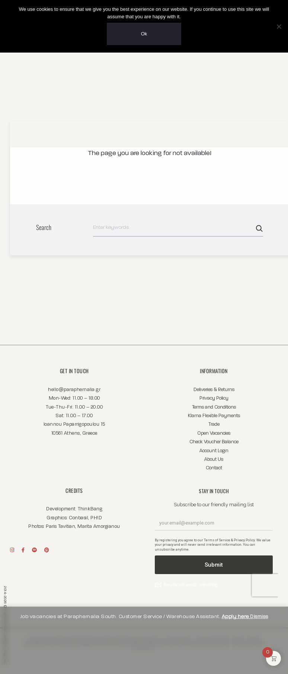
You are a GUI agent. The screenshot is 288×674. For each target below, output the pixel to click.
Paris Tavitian (60, 524)
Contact (214, 466)
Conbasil (78, 516)
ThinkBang (90, 507)
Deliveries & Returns (213, 387)
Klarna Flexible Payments (214, 414)
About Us (213, 457)
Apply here (236, 616)
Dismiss (259, 616)
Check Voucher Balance (214, 440)
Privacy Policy (213, 396)
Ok (144, 34)
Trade (214, 422)
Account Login (213, 449)
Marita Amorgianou (98, 524)
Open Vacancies (213, 431)
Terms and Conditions (214, 405)
